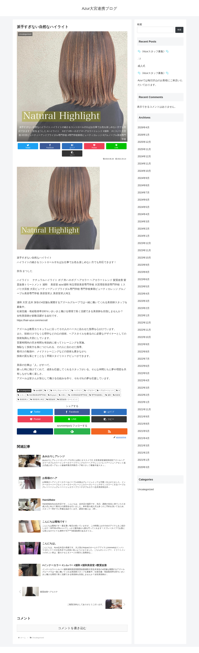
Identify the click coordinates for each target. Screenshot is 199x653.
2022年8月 (144, 351)
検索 (139, 24)
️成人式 (141, 66)
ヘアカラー (89, 383)
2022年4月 (144, 380)
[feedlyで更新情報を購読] (72, 424)
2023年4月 (144, 293)
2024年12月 (144, 156)
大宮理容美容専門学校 (77, 388)
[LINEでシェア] (100, 146)
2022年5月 (144, 373)
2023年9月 (144, 264)
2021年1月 (144, 460)
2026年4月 (144, 127)
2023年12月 (144, 243)
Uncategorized (24, 383)
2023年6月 (144, 279)
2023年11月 (144, 250)
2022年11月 (144, 329)
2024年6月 (144, 199)
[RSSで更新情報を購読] (109, 424)
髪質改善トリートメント (67, 392)
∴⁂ (139, 58)
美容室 (116, 388)
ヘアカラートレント (105, 383)
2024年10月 (144, 171)
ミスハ (21, 388)
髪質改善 (50, 392)
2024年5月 (144, 207)
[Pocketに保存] (81, 146)
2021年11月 (144, 409)
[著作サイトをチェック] (35, 424)
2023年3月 (144, 301)
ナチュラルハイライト (60, 383)
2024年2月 (144, 228)
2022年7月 (144, 358)
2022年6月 (144, 366)
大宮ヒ (62, 388)
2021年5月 (144, 431)
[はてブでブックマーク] (63, 146)
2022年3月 (144, 387)
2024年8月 (144, 185)
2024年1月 (144, 235)
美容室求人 (23, 392)
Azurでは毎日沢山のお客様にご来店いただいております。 (160, 82)
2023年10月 (144, 257)
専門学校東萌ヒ (96, 388)
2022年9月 (144, 344)
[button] (118, 146)
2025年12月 (144, 142)
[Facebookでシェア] (44, 146)
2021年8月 (144, 423)
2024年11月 (144, 163)
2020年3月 (144, 467)
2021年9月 (144, 416)
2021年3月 (144, 445)
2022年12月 (144, 322)
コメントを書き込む (72, 622)
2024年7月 (144, 192)
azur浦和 (38, 383)
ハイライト (77, 383)
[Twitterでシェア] (26, 146)
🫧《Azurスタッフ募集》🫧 (153, 51)
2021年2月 (144, 452)
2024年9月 (144, 178)
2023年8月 (144, 272)
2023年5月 (144, 286)
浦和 (108, 388)
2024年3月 (144, 221)
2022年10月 (144, 337)
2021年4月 (144, 438)
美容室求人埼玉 (37, 392)
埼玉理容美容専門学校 (36, 388)
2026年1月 (144, 134)
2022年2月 (144, 395)
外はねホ (52, 388)
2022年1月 (144, 402)
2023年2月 (144, 308)
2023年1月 (144, 315)
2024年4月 (144, 214)
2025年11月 (144, 149)
